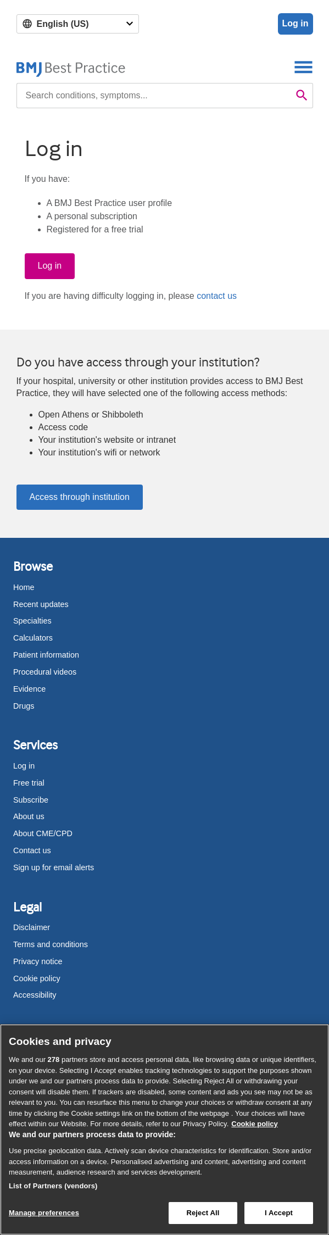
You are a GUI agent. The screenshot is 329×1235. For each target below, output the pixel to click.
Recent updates (41, 604)
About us (28, 816)
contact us (217, 296)
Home (23, 587)
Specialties (32, 620)
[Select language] (77, 24)
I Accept (279, 1213)
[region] (164, 1129)
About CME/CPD (43, 833)
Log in (295, 23)
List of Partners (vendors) (53, 1186)
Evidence (29, 689)
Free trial (28, 782)
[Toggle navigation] (303, 66)
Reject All (202, 1213)
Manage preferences (44, 1213)
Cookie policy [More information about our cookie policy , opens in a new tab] (254, 1124)
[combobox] (153, 95)
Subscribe (30, 799)
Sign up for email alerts (53, 867)
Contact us (32, 850)
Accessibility (34, 995)
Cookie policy (36, 978)
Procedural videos (44, 671)
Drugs (23, 706)
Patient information (46, 654)
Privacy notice (38, 961)
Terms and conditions (50, 944)
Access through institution (80, 497)
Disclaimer (31, 927)
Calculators (33, 637)
